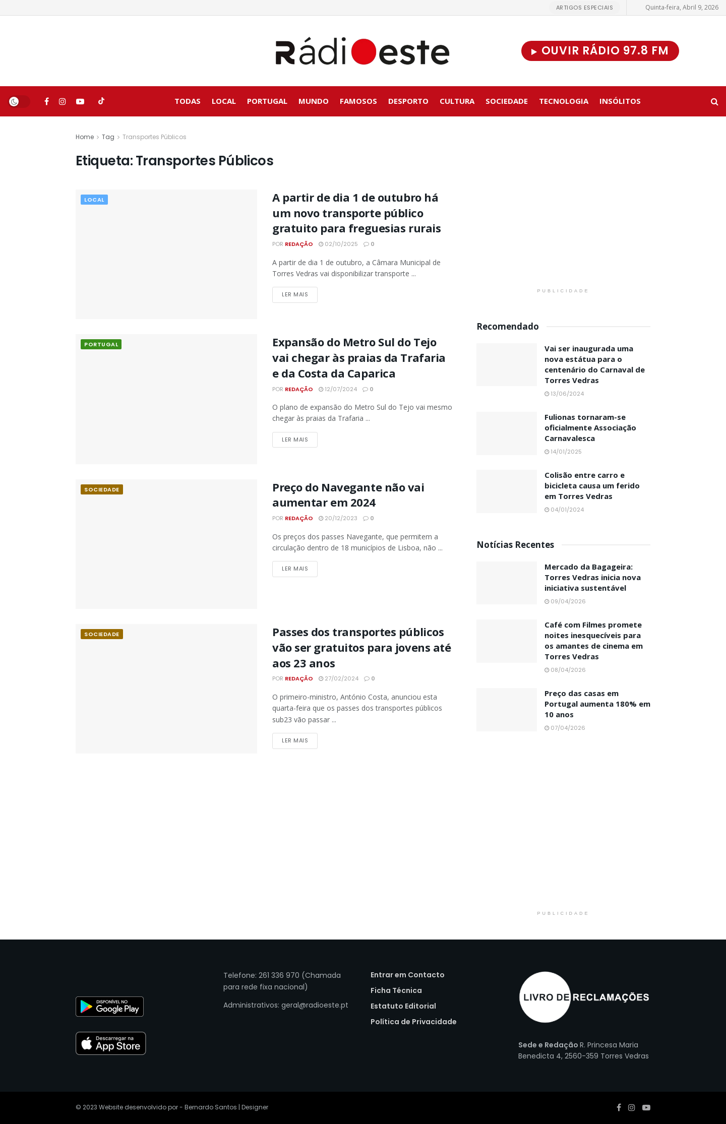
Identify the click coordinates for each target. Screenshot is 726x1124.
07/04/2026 (564, 728)
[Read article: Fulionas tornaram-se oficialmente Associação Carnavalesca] (506, 433)
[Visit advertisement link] (563, 207)
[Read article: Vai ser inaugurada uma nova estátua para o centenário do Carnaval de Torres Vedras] (506, 365)
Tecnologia (563, 101)
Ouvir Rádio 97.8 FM (600, 50)
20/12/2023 (338, 518)
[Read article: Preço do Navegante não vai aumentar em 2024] (166, 544)
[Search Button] (714, 101)
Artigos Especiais (585, 8)
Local (224, 101)
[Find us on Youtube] (80, 101)
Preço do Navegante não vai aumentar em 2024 (348, 494)
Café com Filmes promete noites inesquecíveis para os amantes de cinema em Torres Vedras (593, 640)
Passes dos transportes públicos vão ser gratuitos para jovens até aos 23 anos (361, 647)
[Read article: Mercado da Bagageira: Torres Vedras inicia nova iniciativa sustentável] (506, 583)
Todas (187, 101)
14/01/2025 (563, 452)
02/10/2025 (338, 244)
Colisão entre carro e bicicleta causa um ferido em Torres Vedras (592, 485)
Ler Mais (300, 294)
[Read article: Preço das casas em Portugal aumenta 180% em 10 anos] (506, 709)
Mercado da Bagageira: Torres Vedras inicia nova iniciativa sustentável (592, 577)
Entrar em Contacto (408, 975)
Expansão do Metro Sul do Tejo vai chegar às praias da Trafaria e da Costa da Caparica (359, 357)
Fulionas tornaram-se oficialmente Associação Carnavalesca (590, 427)
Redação (299, 244)
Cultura (457, 101)
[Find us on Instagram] (62, 101)
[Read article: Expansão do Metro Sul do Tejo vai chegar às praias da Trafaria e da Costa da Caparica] (166, 399)
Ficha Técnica (396, 990)
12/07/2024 (338, 389)
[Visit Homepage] (363, 51)
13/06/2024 (564, 394)
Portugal (267, 101)
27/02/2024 (338, 678)
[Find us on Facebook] (46, 101)
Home (85, 137)
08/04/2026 (565, 670)
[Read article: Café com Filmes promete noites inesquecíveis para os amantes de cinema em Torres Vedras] (506, 641)
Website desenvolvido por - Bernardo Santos (168, 1107)
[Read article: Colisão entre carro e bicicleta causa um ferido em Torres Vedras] (506, 491)
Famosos (358, 101)
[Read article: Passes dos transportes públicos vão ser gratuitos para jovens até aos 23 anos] (166, 689)
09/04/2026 (565, 601)
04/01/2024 (564, 510)
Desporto (408, 101)
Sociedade (507, 101)
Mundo (313, 101)
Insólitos (620, 101)
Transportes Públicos (155, 137)
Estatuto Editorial (403, 1006)
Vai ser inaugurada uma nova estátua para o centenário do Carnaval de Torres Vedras (594, 364)
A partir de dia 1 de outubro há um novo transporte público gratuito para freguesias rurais (356, 213)
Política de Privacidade (414, 1022)
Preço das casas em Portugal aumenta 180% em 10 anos (597, 703)
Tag (108, 137)
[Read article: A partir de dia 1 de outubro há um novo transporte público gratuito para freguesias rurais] (166, 254)
